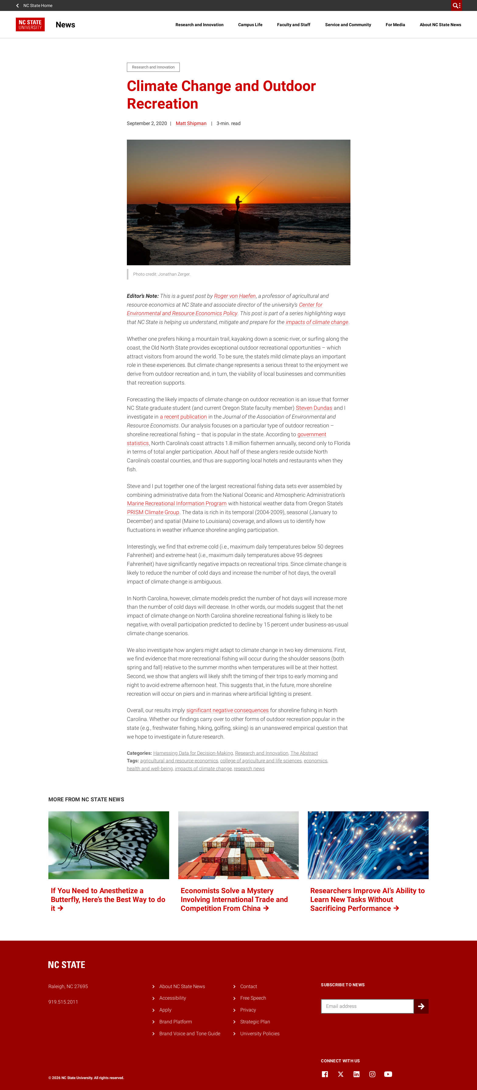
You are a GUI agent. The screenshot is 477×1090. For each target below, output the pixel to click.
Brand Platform (175, 1022)
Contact (248, 986)
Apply (165, 1010)
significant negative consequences (227, 710)
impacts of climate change (317, 322)
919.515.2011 (63, 1002)
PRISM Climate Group (153, 512)
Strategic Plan (255, 1022)
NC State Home (37, 5)
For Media (395, 24)
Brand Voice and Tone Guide (189, 1033)
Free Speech (253, 998)
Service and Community (348, 24)
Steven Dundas (314, 408)
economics (315, 761)
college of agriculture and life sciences (261, 761)
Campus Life (250, 24)
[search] (456, 5)
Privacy (248, 1010)
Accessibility (172, 998)
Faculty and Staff (293, 24)
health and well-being (150, 768)
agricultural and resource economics (179, 761)
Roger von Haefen (235, 296)
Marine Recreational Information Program (177, 503)
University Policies (260, 1033)
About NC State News (440, 24)
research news (249, 768)
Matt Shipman (191, 123)
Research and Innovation (200, 24)
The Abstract (304, 753)
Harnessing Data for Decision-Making (193, 753)
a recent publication (183, 416)
